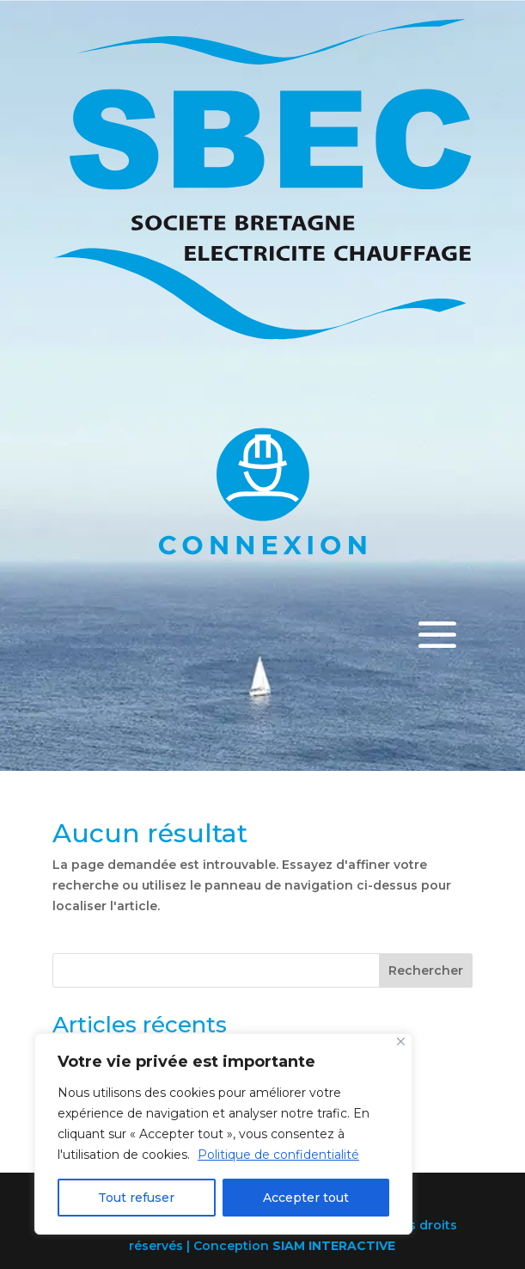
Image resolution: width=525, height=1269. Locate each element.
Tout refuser (136, 1197)
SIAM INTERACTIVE (333, 1246)
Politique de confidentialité (278, 1154)
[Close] (401, 1041)
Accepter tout (306, 1197)
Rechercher (425, 970)
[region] (223, 1134)
